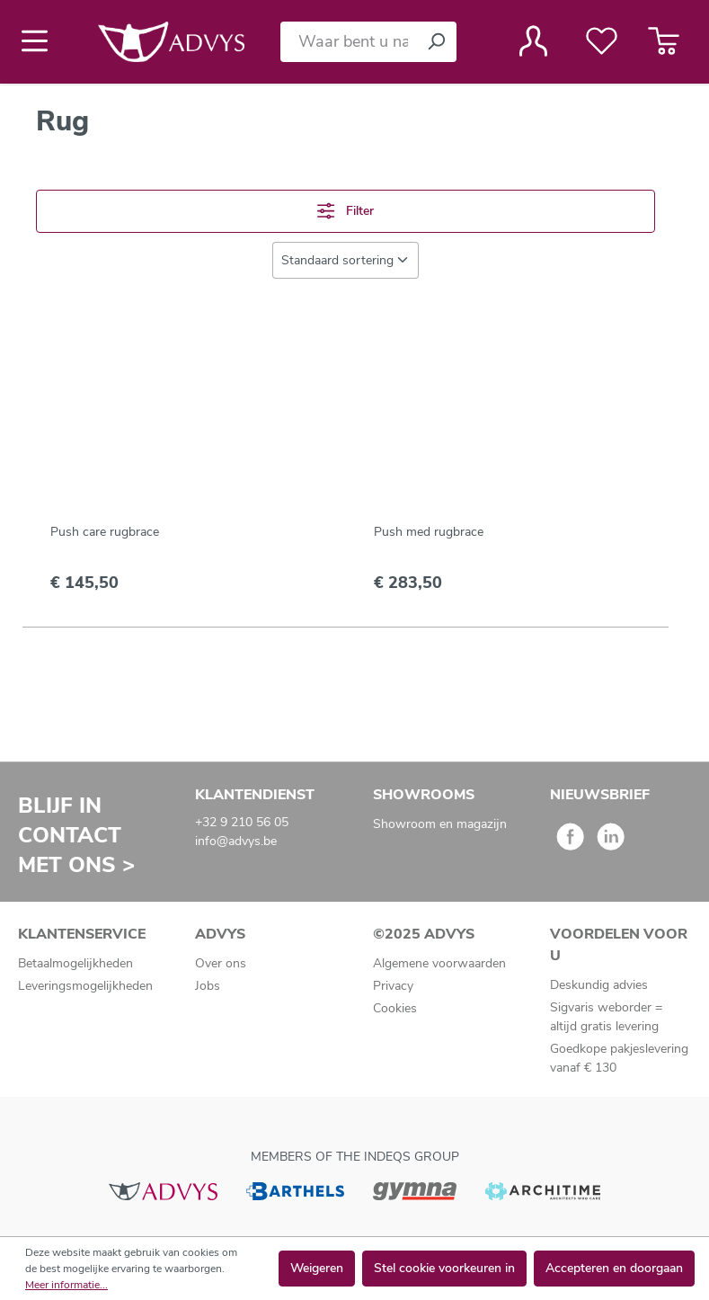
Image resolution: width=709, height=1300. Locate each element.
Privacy (393, 985)
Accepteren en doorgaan (614, 1268)
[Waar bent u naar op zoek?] (348, 42)
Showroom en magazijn (440, 824)
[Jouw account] (533, 41)
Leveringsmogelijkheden (85, 985)
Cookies (395, 1008)
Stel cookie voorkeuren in (444, 1268)
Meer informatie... (66, 1285)
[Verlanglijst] (601, 41)
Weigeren (316, 1268)
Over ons (220, 963)
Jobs (207, 985)
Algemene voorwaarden (439, 963)
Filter (345, 210)
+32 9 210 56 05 (241, 822)
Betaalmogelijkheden (75, 963)
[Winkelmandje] (663, 41)
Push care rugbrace (104, 531)
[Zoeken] (435, 42)
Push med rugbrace (428, 531)
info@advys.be (236, 841)
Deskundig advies (599, 984)
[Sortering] (345, 260)
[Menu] (40, 41)
